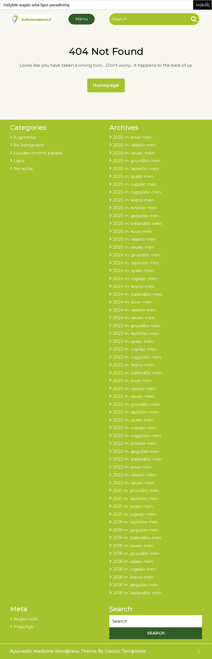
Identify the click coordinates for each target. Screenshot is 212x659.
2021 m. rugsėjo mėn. (135, 514)
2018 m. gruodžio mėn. (136, 553)
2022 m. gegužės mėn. (136, 451)
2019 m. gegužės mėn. (136, 529)
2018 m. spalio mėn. (133, 561)
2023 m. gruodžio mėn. (137, 325)
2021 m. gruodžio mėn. (136, 490)
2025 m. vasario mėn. (135, 239)
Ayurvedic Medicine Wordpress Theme (54, 651)
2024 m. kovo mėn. (133, 302)
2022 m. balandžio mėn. (138, 459)
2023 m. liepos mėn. (134, 364)
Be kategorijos (29, 144)
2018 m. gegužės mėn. (136, 584)
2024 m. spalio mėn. (134, 270)
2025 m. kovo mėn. (132, 231)
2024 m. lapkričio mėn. (136, 262)
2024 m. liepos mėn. (134, 286)
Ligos (19, 160)
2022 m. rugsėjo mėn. (135, 427)
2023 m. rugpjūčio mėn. (137, 357)
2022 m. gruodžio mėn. (137, 404)
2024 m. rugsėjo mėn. (135, 278)
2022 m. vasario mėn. (135, 474)
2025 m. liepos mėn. (134, 200)
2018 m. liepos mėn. (133, 577)
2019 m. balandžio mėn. (137, 537)
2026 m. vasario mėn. (135, 144)
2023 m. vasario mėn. (135, 388)
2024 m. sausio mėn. (134, 317)
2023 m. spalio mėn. (133, 341)
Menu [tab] (81, 18)
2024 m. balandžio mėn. (138, 294)
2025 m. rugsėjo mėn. (135, 184)
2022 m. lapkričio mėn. (136, 412)
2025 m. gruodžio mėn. (137, 160)
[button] (208, 4)
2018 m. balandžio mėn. (137, 592)
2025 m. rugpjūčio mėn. (137, 192)
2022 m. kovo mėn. (132, 467)
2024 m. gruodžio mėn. (137, 254)
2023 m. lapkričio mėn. (136, 333)
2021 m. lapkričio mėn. (136, 498)
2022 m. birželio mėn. (135, 443)
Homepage (108, 84)
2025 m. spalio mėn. (133, 176)
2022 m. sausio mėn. (134, 482)
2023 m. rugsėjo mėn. (135, 349)
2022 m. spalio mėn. (133, 420)
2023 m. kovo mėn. (132, 380)
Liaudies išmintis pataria (38, 152)
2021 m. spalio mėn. (133, 506)
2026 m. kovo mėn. (132, 137)
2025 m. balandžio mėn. (138, 223)
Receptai (23, 168)
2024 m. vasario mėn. (135, 310)
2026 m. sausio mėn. (134, 152)
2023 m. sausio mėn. (134, 396)
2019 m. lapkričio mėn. (136, 521)
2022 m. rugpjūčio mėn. (137, 435)
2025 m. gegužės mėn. (136, 215)
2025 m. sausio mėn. (134, 247)
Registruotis (26, 619)
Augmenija (25, 137)
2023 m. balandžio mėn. (138, 372)
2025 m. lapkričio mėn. (136, 168)
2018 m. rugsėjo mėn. (135, 569)
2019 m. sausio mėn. (133, 545)
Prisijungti (23, 626)
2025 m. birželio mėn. (135, 207)
